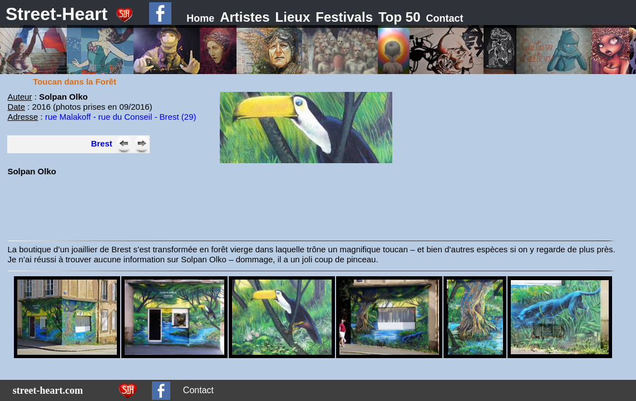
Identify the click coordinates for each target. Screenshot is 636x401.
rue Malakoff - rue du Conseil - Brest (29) (120, 116)
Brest (101, 143)
